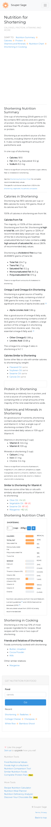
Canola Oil (15, 377)
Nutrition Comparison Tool (17, 768)
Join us (7, 750)
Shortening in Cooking (15, 47)
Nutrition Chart (36, 44)
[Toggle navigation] (45, 5)
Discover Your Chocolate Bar (21, 797)
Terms (37, 812)
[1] (22, 601)
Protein (19, 40)
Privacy (44, 812)
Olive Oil (14, 500)
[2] (46, 303)
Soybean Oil (16, 370)
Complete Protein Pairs (18, 775)
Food (7, 689)
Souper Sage (14, 5)
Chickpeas (29, 719)
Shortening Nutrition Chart (20, 179)
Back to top (41, 817)
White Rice (10, 723)
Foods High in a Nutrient (16, 765)
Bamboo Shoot (27, 723)
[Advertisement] (25, 76)
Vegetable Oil (16, 503)
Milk (12, 655)
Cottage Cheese (13, 719)
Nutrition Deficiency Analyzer (18, 794)
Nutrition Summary (25, 37)
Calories (8, 40)
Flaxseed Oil (15, 367)
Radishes (24, 714)
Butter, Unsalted (18, 649)
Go (25, 702)
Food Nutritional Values (15, 762)
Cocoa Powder (17, 652)
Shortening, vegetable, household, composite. (20, 189)
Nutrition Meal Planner (15, 791)
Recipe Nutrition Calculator (17, 788)
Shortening (10, 714)
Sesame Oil (15, 373)
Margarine (15, 509)
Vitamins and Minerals (15, 44)
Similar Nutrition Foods (15, 772)
